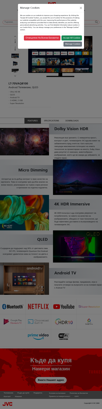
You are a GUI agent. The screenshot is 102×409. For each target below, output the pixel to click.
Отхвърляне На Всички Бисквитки (42, 38)
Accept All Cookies (71, 38)
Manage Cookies (72, 44)
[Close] (81, 8)
